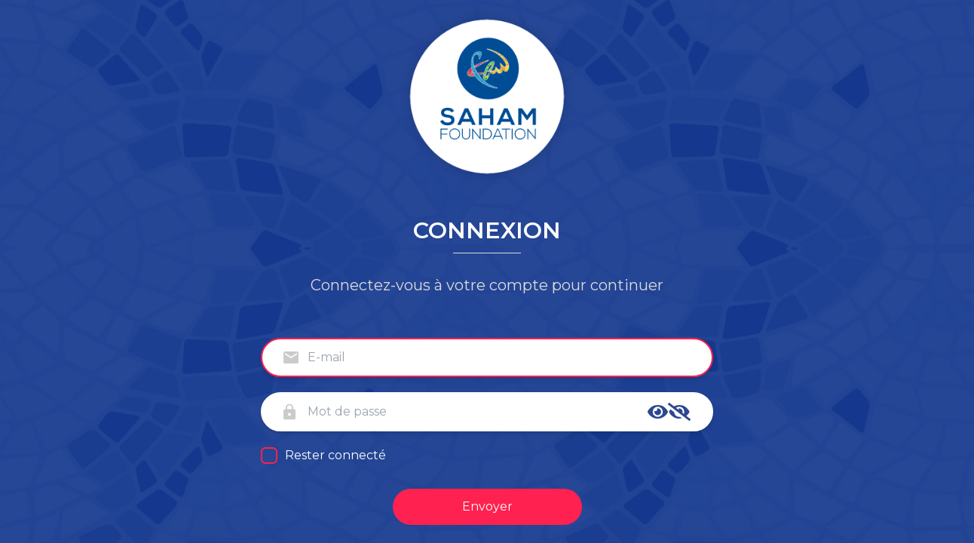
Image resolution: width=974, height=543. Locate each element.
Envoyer (487, 506)
